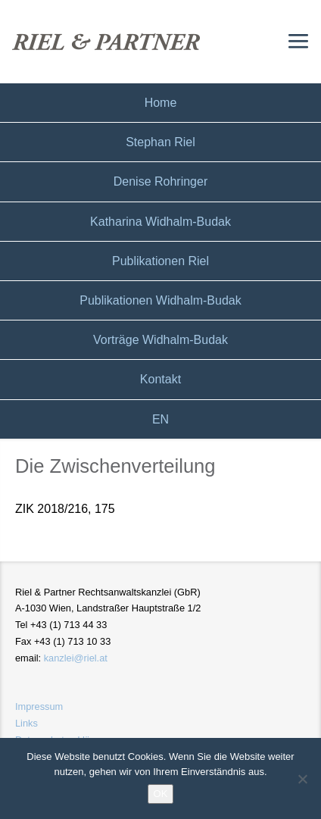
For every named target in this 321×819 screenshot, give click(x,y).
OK (161, 793)
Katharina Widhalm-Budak (160, 221)
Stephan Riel (160, 142)
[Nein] (302, 778)
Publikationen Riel (160, 261)
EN (160, 419)
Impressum (39, 706)
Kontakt (160, 379)
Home (161, 102)
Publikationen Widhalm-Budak (160, 300)
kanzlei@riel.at (76, 658)
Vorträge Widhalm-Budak (160, 339)
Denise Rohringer (161, 181)
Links (26, 723)
